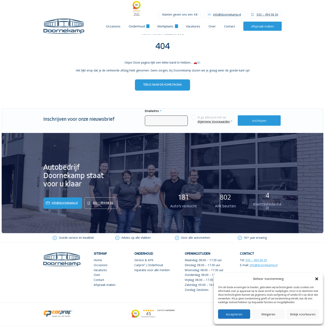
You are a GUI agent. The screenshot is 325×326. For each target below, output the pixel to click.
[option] (73, 237)
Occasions (113, 26)
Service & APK (143, 260)
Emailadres (153, 111)
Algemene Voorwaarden (214, 121)
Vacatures (193, 26)
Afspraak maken (262, 26)
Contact (229, 26)
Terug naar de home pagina (162, 84)
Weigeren (268, 314)
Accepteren (234, 314)
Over (212, 26)
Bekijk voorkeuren (302, 314)
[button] (317, 279)
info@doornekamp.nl (227, 14)
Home (98, 260)
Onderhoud (137, 26)
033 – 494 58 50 (267, 14)
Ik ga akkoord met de (215, 119)
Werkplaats (165, 26)
